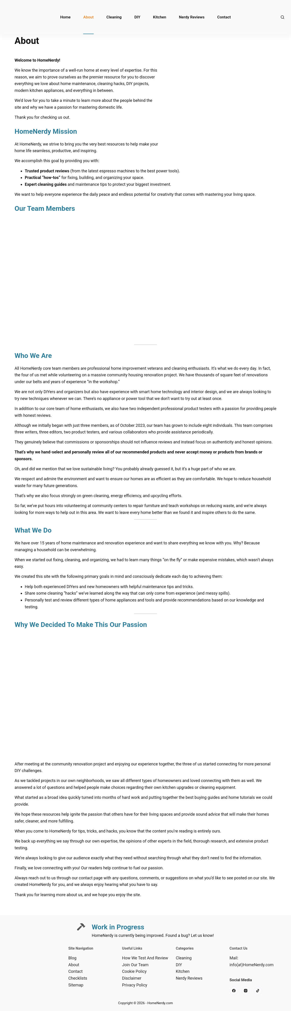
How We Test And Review (145, 958)
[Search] (282, 17)
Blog (72, 958)
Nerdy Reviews (192, 17)
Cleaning (114, 17)
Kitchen (159, 17)
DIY (137, 17)
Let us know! (202, 935)
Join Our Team (135, 964)
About (88, 17)
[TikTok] (257, 990)
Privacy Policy (134, 985)
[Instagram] (245, 990)
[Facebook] (234, 990)
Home (65, 17)
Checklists (77, 978)
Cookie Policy (134, 971)
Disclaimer (131, 978)
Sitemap (75, 985)
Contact (224, 17)
